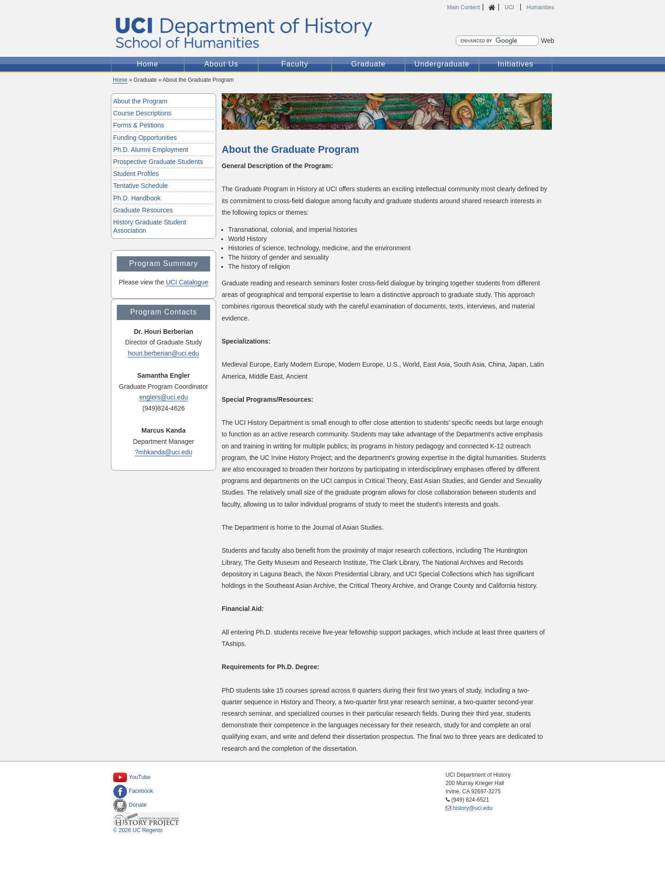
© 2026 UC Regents (138, 830)
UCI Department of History (332, 32)
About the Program (140, 101)
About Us (221, 64)
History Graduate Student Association (149, 226)
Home (147, 64)
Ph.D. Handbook (137, 198)
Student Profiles (136, 173)
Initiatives (516, 64)
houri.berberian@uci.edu (163, 353)
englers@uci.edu (163, 397)
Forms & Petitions (138, 125)
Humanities (540, 7)
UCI (509, 7)
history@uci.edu (472, 808)
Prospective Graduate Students (158, 161)
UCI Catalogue (187, 282)
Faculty (294, 64)
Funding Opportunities (145, 137)
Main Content (463, 7)
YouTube (132, 777)
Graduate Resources (143, 210)
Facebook (133, 791)
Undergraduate (442, 64)
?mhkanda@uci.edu (164, 452)
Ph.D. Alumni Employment (150, 149)
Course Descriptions (142, 113)
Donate (130, 805)
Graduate (368, 64)
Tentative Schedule (140, 185)
